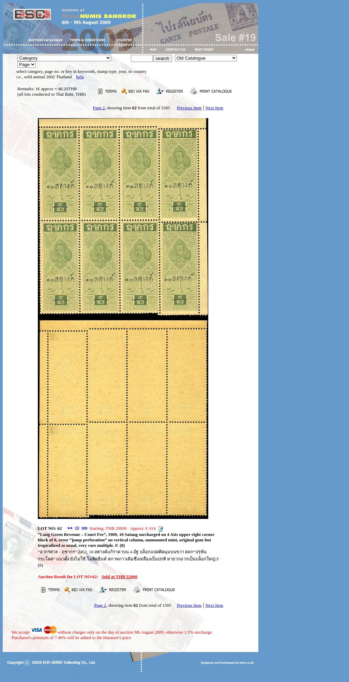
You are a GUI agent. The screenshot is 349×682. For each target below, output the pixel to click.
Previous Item (189, 107)
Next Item (214, 107)
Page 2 (99, 107)
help (80, 76)
